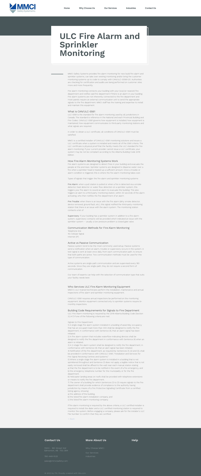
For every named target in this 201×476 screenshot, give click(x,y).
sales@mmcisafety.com (56, 461)
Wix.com (82, 473)
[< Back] (71, 419)
